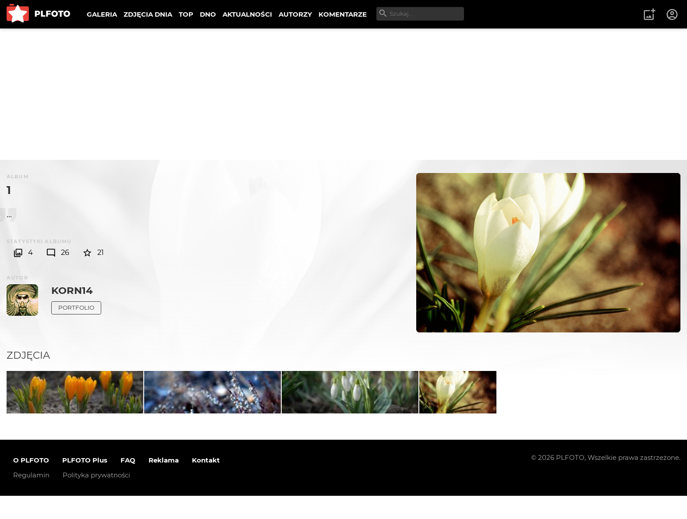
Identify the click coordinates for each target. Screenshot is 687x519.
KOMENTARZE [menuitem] (343, 14)
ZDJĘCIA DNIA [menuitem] (148, 14)
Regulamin (31, 498)
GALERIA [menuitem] (102, 14)
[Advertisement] (343, 94)
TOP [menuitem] (186, 14)
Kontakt (206, 484)
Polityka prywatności (96, 498)
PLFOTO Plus (84, 484)
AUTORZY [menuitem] (295, 14)
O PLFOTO (31, 484)
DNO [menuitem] (208, 14)
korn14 (72, 290)
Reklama (164, 484)
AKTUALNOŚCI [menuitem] (247, 14)
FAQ (127, 484)
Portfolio (76, 307)
